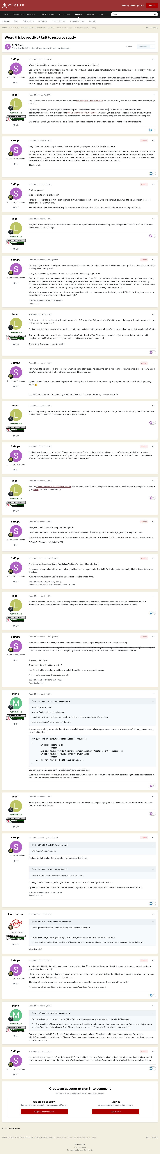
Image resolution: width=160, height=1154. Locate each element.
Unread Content (58, 21)
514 (16, 724)
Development (64, 14)
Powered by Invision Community (80, 1150)
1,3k (16, 125)
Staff (16, 21)
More (101, 14)
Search (92, 21)
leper (15, 94)
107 (16, 82)
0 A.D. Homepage (47, 14)
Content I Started (77, 21)
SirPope (19, 45)
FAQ (6, 14)
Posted (40, 59)
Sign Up (152, 5)
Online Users (28, 21)
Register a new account (44, 1112)
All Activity (42, 21)
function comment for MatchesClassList (53, 486)
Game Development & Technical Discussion (51, 48)
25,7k (16, 944)
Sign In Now (116, 1112)
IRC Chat (90, 14)
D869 (35, 489)
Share (129, 46)
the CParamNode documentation (82, 113)
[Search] (124, 14)
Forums (78, 15)
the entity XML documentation (89, 101)
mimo (15, 693)
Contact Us (80, 1144)
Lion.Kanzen (15, 914)
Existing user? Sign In (133, 5)
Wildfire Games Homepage (24, 14)
